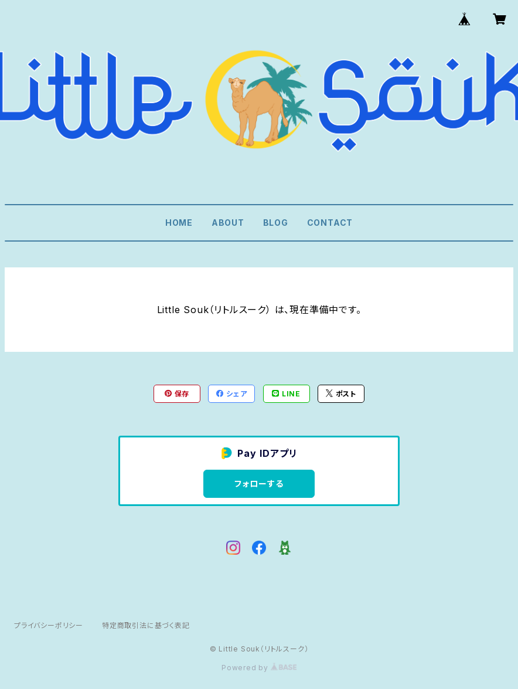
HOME (179, 223)
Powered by (259, 667)
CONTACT (330, 223)
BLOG (275, 223)
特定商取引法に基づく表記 (146, 625)
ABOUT (228, 223)
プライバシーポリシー (48, 625)
